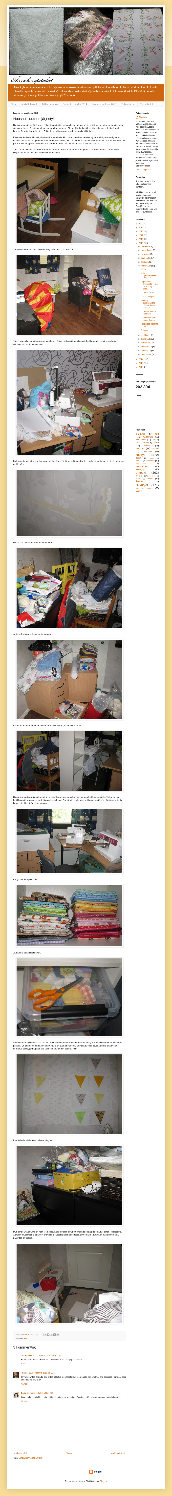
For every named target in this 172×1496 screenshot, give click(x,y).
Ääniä (143, 269)
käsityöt (141, 454)
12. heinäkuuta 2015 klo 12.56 (40, 1393)
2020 (141, 224)
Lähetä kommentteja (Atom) (31, 1458)
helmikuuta (146, 350)
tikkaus (139, 481)
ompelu (141, 472)
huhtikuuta (146, 343)
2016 (141, 239)
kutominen (147, 451)
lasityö (152, 458)
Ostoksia (144, 330)
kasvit (145, 443)
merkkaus (150, 461)
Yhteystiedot (146, 104)
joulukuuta (146, 246)
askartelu (148, 437)
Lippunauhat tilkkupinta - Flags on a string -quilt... (149, 285)
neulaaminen (141, 464)
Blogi (13, 104)
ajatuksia (140, 434)
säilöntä (150, 478)
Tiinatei (24, 1373)
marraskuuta (147, 250)
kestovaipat (148, 446)
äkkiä (138, 491)
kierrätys (140, 448)
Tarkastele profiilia (143, 169)
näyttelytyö (140, 469)
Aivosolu (143, 117)
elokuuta (145, 262)
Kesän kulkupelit (148, 296)
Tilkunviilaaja (27, 1355)
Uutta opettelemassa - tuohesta (149, 275)
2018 (141, 231)
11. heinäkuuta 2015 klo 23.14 (48, 1355)
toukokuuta (146, 339)
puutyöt (152, 476)
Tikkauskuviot (128, 104)
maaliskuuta (146, 347)
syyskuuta (145, 258)
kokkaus (155, 449)
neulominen (142, 466)
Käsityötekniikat (29, 104)
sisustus (138, 479)
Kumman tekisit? (148, 292)
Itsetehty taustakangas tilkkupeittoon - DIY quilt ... (148, 304)
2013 (141, 363)
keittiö (155, 442)
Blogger (103, 1481)
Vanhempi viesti (118, 1453)
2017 (141, 235)
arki (25, 1338)
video (137, 488)
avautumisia (141, 440)
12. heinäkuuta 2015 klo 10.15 (42, 1373)
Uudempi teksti (20, 1453)
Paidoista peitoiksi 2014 (75, 104)
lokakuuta (145, 254)
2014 (141, 359)
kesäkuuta (146, 335)
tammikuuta (146, 354)
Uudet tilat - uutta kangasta (148, 312)
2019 (141, 227)
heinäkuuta (146, 266)
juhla (137, 443)
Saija (23, 1393)
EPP (154, 440)
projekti (139, 476)
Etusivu (69, 1453)
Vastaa (24, 1363)
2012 (141, 367)
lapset (138, 458)
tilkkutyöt (142, 485)
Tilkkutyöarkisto (50, 104)
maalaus (139, 461)
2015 (141, 243)
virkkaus (149, 488)
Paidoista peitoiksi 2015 (104, 104)
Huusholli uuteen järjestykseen (148, 319)
